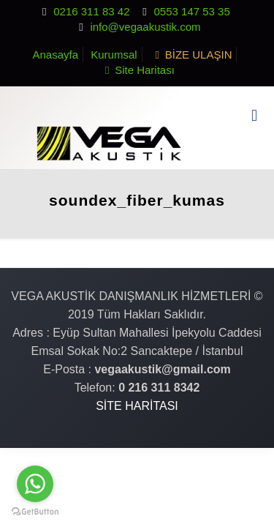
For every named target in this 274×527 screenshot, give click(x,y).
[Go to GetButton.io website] (35, 512)
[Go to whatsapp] (35, 484)
